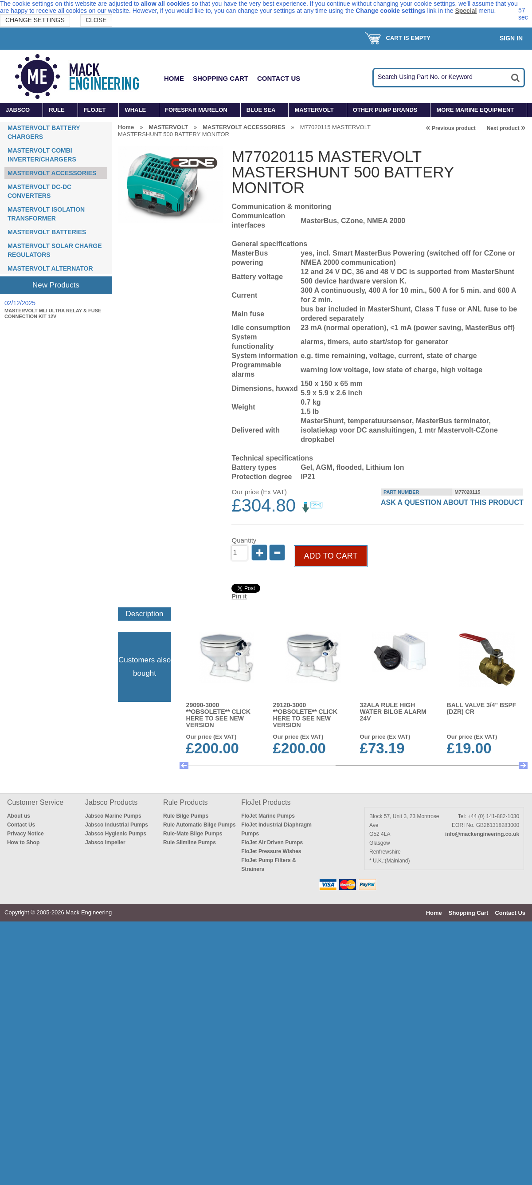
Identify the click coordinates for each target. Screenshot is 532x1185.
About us (18, 816)
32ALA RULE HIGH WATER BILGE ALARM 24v (393, 711)
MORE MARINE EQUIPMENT (475, 109)
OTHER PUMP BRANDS (385, 109)
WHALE (135, 109)
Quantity (243, 540)
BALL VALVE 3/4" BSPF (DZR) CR (481, 708)
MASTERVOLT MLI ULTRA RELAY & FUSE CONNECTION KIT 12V (52, 313)
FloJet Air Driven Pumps (272, 842)
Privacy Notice (25, 834)
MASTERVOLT (313, 109)
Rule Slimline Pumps (189, 842)
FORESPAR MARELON (196, 109)
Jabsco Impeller (105, 842)
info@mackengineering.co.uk (482, 834)
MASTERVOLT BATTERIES (47, 232)
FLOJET (95, 109)
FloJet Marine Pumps (268, 816)
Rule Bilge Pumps (185, 816)
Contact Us (278, 78)
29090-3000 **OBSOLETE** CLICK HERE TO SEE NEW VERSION (218, 714)
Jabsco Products (111, 802)
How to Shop (23, 842)
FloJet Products (265, 802)
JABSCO (18, 109)
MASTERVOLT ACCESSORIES (52, 173)
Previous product (451, 128)
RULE (56, 109)
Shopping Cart (220, 78)
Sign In (511, 38)
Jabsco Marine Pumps (113, 816)
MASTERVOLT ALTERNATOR (50, 268)
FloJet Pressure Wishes (271, 851)
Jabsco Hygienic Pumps (115, 834)
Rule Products (185, 802)
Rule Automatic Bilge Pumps (199, 825)
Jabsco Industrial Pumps (116, 825)
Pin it (238, 596)
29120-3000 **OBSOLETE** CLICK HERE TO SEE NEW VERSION (305, 714)
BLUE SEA (261, 109)
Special (466, 10)
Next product (506, 128)
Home (174, 78)
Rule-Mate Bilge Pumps (192, 834)
